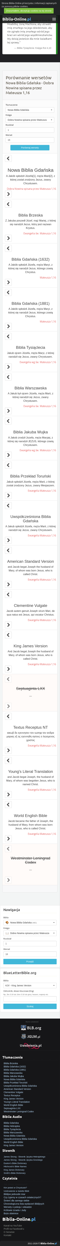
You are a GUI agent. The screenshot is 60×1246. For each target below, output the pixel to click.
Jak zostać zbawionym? (15, 1184)
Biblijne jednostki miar (14, 1194)
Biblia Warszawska (13, 1073)
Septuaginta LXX (12, 1108)
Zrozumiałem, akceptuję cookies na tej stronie (29, 10)
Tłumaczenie (11, 104)
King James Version (14, 1098)
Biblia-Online (16, 19)
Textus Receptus (12, 1095)
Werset (9, 135)
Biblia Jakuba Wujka (14, 1076)
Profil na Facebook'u (14, 1229)
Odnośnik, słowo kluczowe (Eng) (18, 991)
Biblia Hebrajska (12, 1126)
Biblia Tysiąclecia (12, 1129)
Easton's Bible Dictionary (15, 1163)
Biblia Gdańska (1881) (15, 1069)
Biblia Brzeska (11, 1063)
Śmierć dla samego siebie (16, 1200)
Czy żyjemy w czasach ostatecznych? (22, 1197)
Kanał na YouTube (13, 1225)
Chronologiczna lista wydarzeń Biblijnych (24, 1204)
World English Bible (13, 1105)
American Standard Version (17, 1089)
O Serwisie (9, 1232)
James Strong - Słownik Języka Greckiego (23, 1160)
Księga (9, 114)
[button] (30, 110)
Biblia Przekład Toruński (15, 1082)
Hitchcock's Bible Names (15, 1166)
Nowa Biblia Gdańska (14, 1079)
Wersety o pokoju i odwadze (18, 1207)
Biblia (5, 917)
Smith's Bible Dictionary (14, 1173)
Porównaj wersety (30, 147)
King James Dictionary (14, 1170)
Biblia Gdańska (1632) (15, 1066)
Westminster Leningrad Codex (19, 1111)
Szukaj (30, 1006)
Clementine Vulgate (13, 1092)
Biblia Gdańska (11, 1123)
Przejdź (30, 961)
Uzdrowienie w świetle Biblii (16, 1191)
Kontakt (7, 1235)
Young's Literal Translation (17, 1102)
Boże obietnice (11, 1213)
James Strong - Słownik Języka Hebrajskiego (24, 1156)
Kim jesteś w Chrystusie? (15, 1187)
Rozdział (9, 124)
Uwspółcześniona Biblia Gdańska (20, 1086)
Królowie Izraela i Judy (15, 1210)
